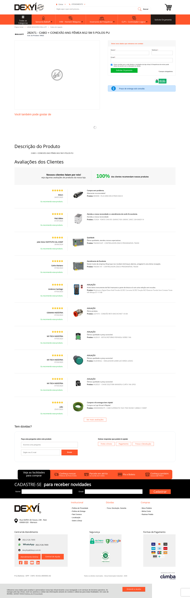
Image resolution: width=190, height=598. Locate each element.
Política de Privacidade (33, 594)
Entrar (61, 4)
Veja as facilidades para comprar (34, 474)
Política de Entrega (78, 511)
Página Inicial (19, 27)
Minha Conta (146, 511)
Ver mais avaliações (95, 419)
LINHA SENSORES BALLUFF (37, 27)
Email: (113, 57)
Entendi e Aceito (134, 589)
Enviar (69, 452)
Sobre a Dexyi (76, 521)
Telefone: (155, 50)
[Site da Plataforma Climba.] (168, 576)
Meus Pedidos (146, 508)
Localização (75, 517)
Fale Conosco (76, 514)
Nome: (113, 50)
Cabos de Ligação (56, 27)
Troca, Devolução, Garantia (116, 508)
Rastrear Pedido (147, 514)
